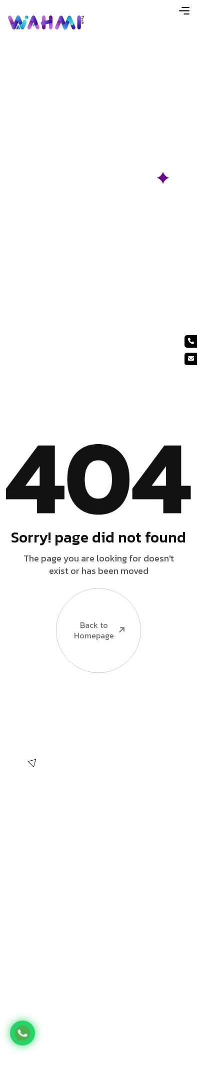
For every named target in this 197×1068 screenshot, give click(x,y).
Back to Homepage (91, 611)
